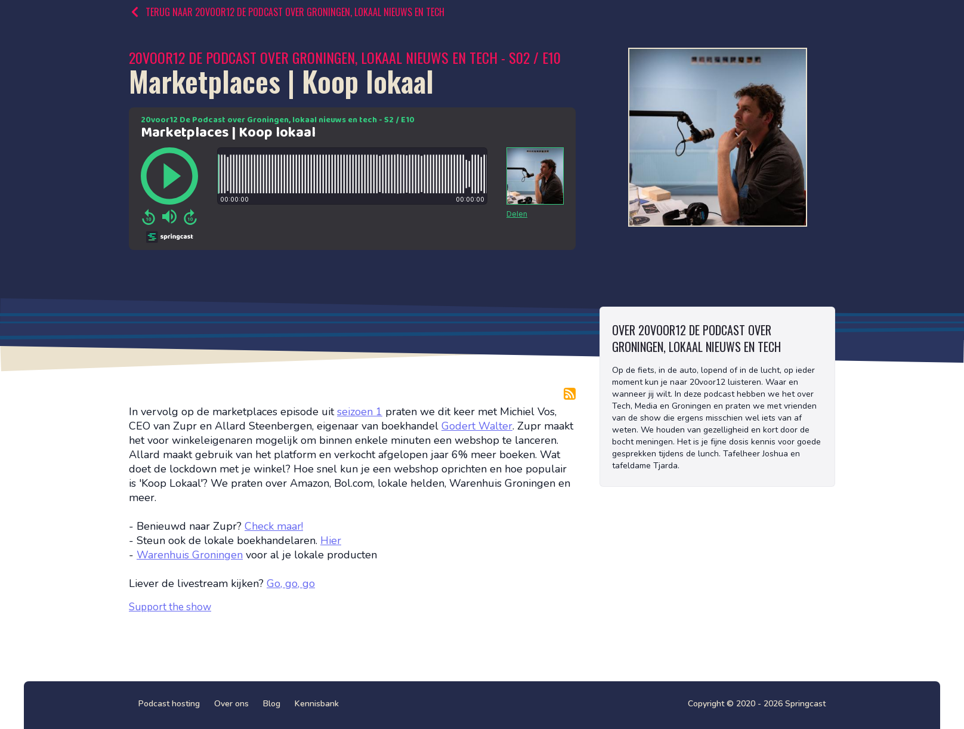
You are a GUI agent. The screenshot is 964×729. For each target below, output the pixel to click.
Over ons (231, 703)
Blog (271, 703)
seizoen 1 (359, 411)
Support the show (170, 607)
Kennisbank (317, 703)
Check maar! (274, 526)
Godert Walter (476, 426)
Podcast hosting (169, 703)
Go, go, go (291, 583)
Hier (330, 540)
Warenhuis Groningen (190, 555)
